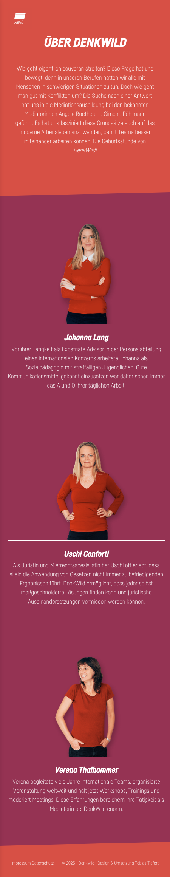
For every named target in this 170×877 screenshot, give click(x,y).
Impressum (21, 863)
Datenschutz (43, 863)
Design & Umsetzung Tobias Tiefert (128, 863)
